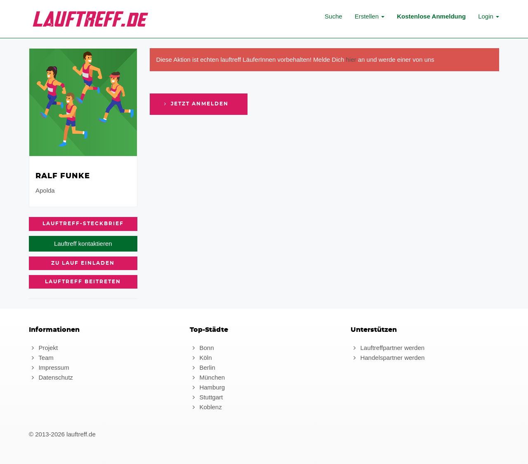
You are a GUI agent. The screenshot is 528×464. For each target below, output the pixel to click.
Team (41, 357)
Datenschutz (51, 377)
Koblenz (206, 406)
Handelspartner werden (387, 357)
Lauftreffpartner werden (387, 347)
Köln (201, 357)
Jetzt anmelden (196, 103)
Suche (333, 16)
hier (351, 59)
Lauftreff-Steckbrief (83, 223)
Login (488, 16)
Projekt (43, 347)
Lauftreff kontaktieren (83, 243)
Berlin (202, 367)
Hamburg (207, 387)
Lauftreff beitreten (83, 281)
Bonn (202, 347)
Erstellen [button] (370, 16)
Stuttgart (206, 397)
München (207, 377)
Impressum (49, 367)
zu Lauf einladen (83, 263)
